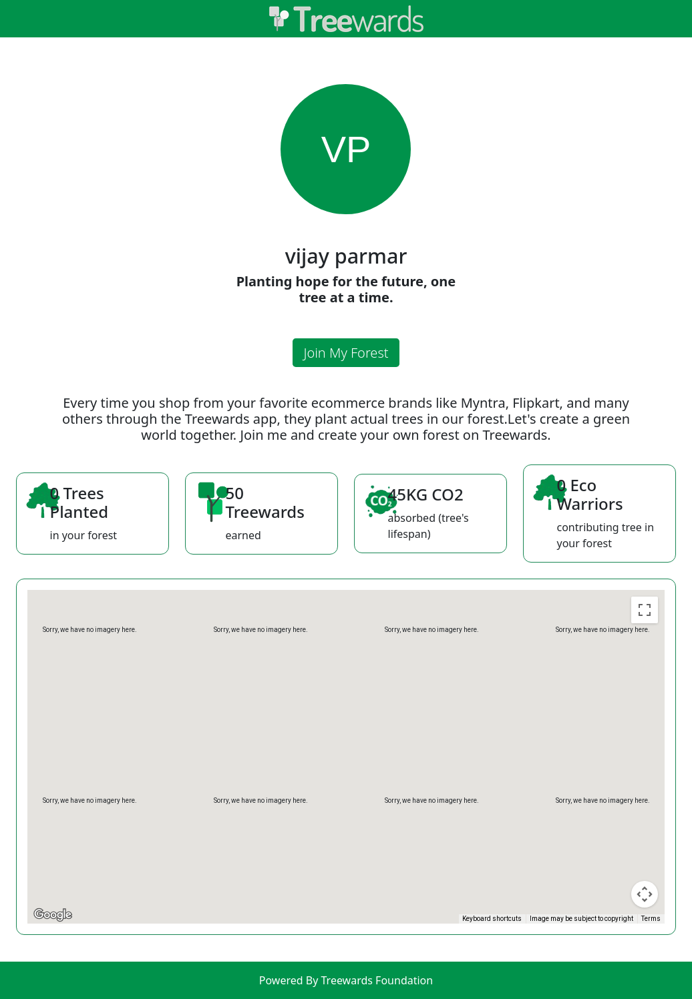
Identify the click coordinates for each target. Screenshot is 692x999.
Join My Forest (345, 353)
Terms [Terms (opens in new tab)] (651, 918)
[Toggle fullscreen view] (644, 610)
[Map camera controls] (644, 894)
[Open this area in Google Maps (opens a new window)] (53, 915)
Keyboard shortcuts (492, 918)
